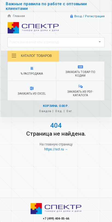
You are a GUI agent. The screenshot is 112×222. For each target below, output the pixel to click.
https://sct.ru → (56, 149)
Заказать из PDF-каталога (80, 91)
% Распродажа (32, 71)
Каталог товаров (31, 56)
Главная (16, 16)
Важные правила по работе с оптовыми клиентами (46, 6)
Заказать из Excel (32, 91)
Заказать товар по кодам (80, 71)
